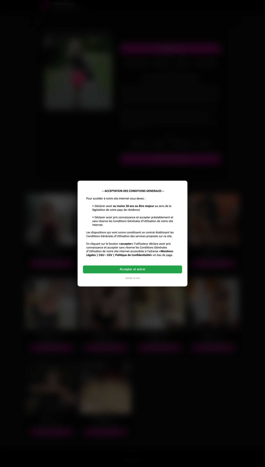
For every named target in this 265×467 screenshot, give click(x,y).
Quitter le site (133, 278)
